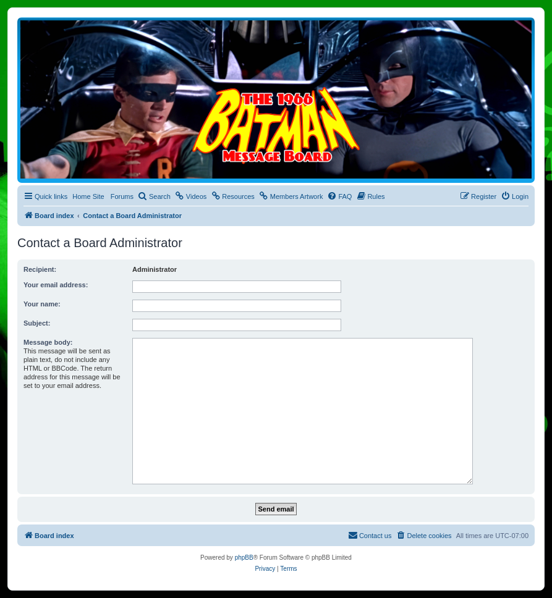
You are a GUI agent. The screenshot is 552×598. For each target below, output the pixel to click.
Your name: (42, 304)
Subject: (36, 323)
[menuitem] (154, 196)
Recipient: (39, 269)
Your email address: (55, 284)
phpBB (244, 557)
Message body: (47, 342)
